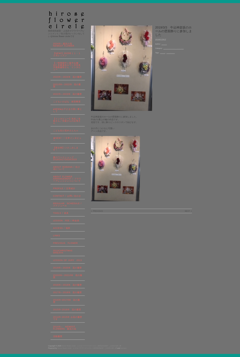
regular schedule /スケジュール (67, 204)
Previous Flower (65, 243)
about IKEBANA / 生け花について (66, 168)
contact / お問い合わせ (67, 196)
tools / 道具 (61, 213)
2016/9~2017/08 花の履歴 (66, 301)
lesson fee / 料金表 (66, 220)
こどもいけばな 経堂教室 (67, 101)
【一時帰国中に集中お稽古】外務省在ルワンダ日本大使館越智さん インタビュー (67, 66)
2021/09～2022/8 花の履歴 (67, 85)
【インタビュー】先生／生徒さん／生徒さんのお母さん (67, 120)
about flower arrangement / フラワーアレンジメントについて (67, 178)
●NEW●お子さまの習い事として (67, 110)
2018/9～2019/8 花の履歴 (173, 48)
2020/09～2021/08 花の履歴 (67, 276)
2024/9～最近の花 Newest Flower (63, 44)
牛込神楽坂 (170, 53)
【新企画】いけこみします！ (65, 148)
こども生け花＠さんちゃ (65, 130)
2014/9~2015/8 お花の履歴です (67, 318)
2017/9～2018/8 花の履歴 (67, 292)
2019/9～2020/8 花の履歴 (67, 267)
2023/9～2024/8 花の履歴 (67, 77)
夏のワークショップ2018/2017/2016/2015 (65, 158)
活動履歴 (57, 336)
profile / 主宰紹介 (64, 188)
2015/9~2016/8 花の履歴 (67, 309)
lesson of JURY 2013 (67, 260)
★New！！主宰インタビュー (67, 139)
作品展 (162, 53)
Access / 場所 (61, 228)
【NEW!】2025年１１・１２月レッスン (67, 54)
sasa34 (164, 44)
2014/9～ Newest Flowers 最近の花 (64, 327)
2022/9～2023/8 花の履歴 (67, 94)
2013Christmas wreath (63, 251)
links (56, 235)
